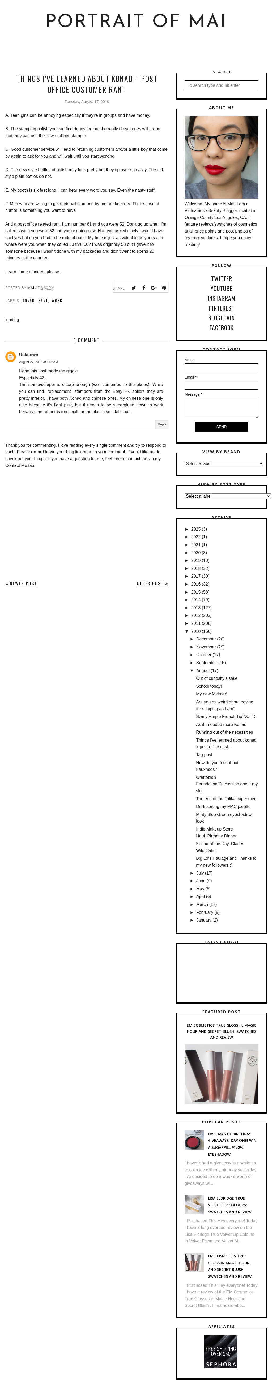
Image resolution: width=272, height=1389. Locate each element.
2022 (196, 537)
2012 (196, 615)
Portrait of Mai (136, 22)
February (204, 912)
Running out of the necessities (224, 732)
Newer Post (23, 583)
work (57, 300)
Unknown (28, 354)
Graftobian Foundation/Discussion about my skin (227, 784)
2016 (196, 584)
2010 (196, 631)
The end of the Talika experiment (227, 799)
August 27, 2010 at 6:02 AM (38, 362)
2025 (196, 529)
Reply (162, 424)
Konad (28, 300)
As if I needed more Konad (221, 724)
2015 (196, 592)
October (203, 654)
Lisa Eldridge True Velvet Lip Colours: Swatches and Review (230, 1205)
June (201, 881)
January (203, 920)
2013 (196, 607)
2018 (196, 568)
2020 (196, 553)
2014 (196, 599)
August (203, 670)
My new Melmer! (211, 694)
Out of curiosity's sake (216, 678)
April (200, 896)
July (200, 873)
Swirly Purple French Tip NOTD (225, 716)
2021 (196, 545)
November (206, 647)
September (206, 662)
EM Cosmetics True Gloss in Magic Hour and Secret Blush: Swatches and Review (221, 1031)
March (202, 904)
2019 (196, 560)
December (206, 639)
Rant (43, 300)
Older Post (150, 583)
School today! (209, 686)
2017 (196, 576)
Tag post (204, 754)
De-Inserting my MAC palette (223, 806)
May (200, 889)
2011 (196, 623)
